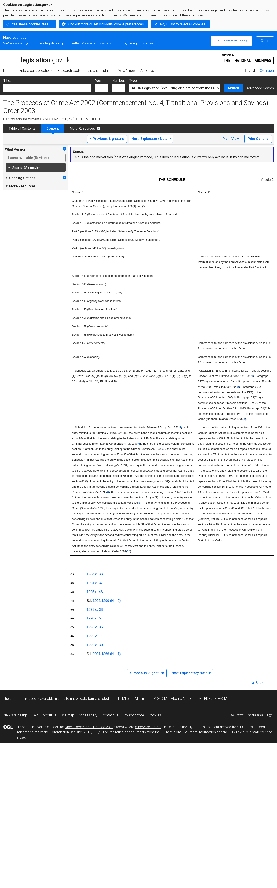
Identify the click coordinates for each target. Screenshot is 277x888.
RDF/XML (221, 698)
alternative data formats (81, 698)
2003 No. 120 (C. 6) (59, 119)
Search (233, 88)
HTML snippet (141, 698)
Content (52, 128)
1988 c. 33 (95, 574)
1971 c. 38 (95, 609)
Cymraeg (267, 71)
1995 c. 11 (95, 636)
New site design (15, 715)
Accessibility (88, 715)
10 (128, 551)
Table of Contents (22, 128)
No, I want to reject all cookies (182, 24)
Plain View (231, 139)
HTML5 (123, 698)
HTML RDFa (203, 698)
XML (165, 698)
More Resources (82, 128)
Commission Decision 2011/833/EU (77, 732)
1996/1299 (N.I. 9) (107, 601)
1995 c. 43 (95, 592)
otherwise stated (148, 727)
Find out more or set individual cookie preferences (106, 24)
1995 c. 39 (95, 645)
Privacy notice (133, 715)
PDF (157, 698)
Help (35, 715)
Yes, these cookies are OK (32, 24)
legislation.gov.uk (36, 59)
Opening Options (20, 178)
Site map (67, 715)
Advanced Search (260, 88)
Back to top (265, 683)
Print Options (258, 139)
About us (49, 715)
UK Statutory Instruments (22, 119)
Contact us (110, 715)
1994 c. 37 (95, 583)
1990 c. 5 (94, 618)
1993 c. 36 (95, 627)
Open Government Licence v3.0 (89, 727)
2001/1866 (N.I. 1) (107, 654)
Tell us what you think (231, 41)
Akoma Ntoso (181, 698)
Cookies (154, 715)
